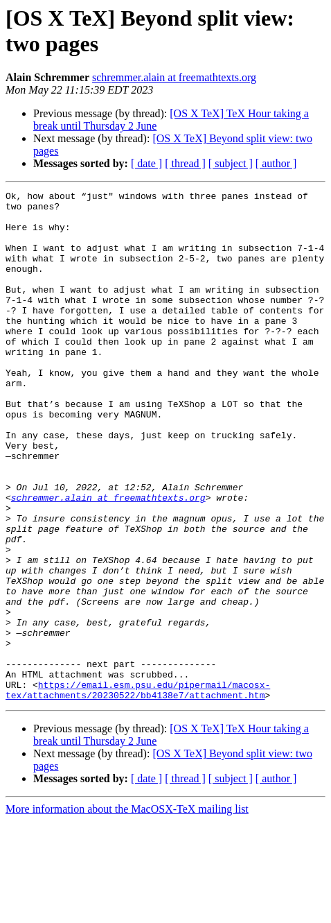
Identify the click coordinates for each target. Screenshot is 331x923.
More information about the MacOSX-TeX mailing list (127, 911)
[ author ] (276, 163)
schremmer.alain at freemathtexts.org (174, 77)
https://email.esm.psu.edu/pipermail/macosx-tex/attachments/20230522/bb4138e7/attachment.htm (138, 790)
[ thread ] (185, 163)
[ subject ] (230, 163)
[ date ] (146, 163)
